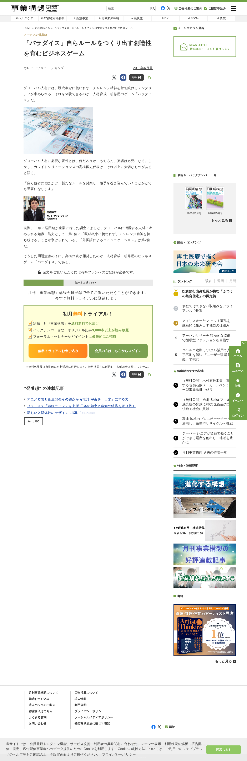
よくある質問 (37, 717)
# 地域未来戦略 (109, 18)
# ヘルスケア (24, 18)
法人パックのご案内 (42, 704)
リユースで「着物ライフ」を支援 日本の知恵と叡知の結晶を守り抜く (81, 406)
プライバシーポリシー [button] (119, 754)
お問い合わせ (37, 723)
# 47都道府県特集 (53, 18)
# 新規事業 (81, 18)
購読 (170, 726)
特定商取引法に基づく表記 (92, 723)
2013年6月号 (143, 68)
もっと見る (33, 421)
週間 (220, 281)
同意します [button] (223, 749)
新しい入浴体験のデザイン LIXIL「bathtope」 (63, 413)
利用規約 (80, 704)
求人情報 (80, 698)
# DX (165, 18)
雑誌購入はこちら (40, 711)
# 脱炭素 (137, 18)
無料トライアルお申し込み (58, 351)
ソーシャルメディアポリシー (94, 717)
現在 (208, 281)
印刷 (136, 77)
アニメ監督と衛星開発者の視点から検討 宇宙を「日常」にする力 (78, 399)
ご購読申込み (215, 8)
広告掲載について (86, 692)
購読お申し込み (39, 698)
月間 (232, 281)
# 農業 (221, 18)
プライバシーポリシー (89, 711)
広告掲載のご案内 (188, 8)
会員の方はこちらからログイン (118, 351)
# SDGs (193, 18)
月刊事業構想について (43, 692)
